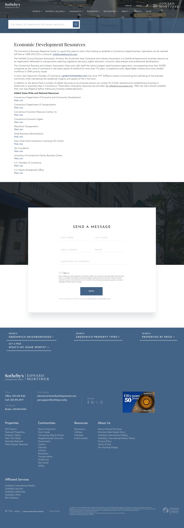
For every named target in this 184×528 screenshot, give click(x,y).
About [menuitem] (125, 11)
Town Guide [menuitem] (44, 431)
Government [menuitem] (44, 441)
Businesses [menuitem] (79, 428)
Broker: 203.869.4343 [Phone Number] (15, 409)
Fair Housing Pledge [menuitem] (108, 447)
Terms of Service (102, 299)
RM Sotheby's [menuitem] (12, 497)
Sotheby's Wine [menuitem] (12, 494)
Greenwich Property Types (97, 337)
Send (91, 291)
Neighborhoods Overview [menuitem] (50, 438)
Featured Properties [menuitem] (15, 431)
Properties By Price (157, 337)
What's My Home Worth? (28, 347)
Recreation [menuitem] (43, 453)
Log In (138, 6)
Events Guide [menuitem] (81, 438)
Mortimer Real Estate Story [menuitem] (111, 431)
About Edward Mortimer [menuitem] (110, 428)
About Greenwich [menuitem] (46, 428)
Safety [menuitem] (41, 465)
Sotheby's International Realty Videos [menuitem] (116, 438)
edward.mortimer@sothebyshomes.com (56, 395)
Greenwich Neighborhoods (30, 337)
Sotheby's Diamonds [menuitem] (15, 491)
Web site (18, 100)
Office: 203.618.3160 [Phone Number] (15, 395)
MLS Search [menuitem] (11, 428)
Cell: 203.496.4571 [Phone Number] (14, 399)
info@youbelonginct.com (65, 54)
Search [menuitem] (36, 11)
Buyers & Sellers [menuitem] (55, 11)
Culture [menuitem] (41, 444)
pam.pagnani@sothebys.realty (52, 399)
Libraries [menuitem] (42, 447)
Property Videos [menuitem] (13, 435)
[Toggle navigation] (155, 5)
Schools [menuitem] (42, 450)
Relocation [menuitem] (110, 11)
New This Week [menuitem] (13, 438)
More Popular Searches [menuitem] (16, 444)
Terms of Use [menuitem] (104, 444)
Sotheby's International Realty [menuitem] (113, 435)
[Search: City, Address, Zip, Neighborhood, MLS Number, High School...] (41, 24)
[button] (76, 24)
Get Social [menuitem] (43, 462)
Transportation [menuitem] (45, 456)
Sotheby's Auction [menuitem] (14, 488)
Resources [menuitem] (92, 11)
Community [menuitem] (75, 11)
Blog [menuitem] (148, 11)
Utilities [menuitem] (78, 431)
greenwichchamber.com (74, 75)
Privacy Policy (92, 299)
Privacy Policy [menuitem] (104, 441)
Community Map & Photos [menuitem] (51, 435)
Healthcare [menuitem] (43, 459)
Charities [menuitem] (78, 435)
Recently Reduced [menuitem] (14, 441)
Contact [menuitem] (138, 11)
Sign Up (128, 6)
